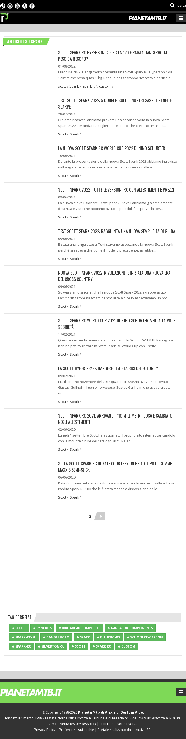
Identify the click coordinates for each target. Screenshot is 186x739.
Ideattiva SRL (142, 729)
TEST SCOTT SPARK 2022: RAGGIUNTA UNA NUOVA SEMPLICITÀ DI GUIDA (116, 231)
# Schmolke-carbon (145, 637)
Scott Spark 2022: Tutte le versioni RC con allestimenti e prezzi (116, 190)
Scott (62, 134)
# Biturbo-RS (108, 637)
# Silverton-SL (51, 646)
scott (62, 86)
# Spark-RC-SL (24, 637)
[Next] (101, 516)
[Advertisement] (93, 569)
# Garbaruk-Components (130, 628)
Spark (74, 86)
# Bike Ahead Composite (79, 628)
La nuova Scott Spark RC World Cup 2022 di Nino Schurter (111, 148)
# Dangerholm (56, 637)
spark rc (89, 86)
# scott (79, 646)
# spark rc (102, 646)
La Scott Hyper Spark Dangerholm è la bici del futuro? (108, 368)
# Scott (19, 628)
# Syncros (42, 628)
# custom (126, 646)
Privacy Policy (45, 729)
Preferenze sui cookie (76, 729)
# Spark (83, 637)
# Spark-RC (21, 646)
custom (105, 86)
